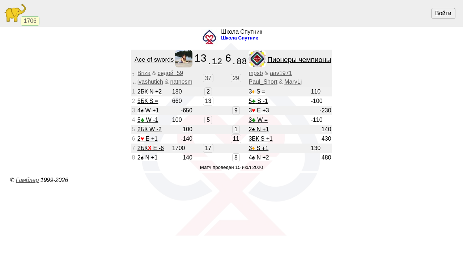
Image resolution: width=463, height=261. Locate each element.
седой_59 (170, 73)
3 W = (258, 120)
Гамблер (27, 180)
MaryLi (293, 82)
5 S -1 (258, 101)
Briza (143, 73)
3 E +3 (259, 110)
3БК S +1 (261, 139)
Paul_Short (263, 82)
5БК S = (147, 101)
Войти (443, 13)
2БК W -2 (149, 129)
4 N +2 (259, 157)
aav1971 (281, 73)
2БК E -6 (150, 148)
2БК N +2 (149, 91)
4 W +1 (148, 110)
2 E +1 (147, 139)
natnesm (181, 82)
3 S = (257, 91)
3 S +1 (258, 148)
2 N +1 (259, 129)
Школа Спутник (239, 38)
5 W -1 (147, 120)
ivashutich (150, 82)
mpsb (256, 73)
